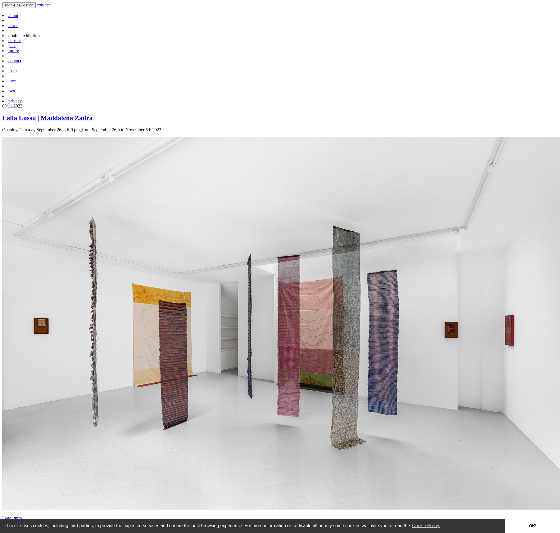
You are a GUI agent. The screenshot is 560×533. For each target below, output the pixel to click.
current (14, 40)
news (13, 25)
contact (14, 60)
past (12, 45)
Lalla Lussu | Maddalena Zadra (47, 117)
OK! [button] (532, 526)
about (13, 15)
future (13, 50)
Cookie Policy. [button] (426, 525)
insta (12, 70)
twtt (11, 91)
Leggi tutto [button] (12, 518)
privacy (15, 101)
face (12, 80)
